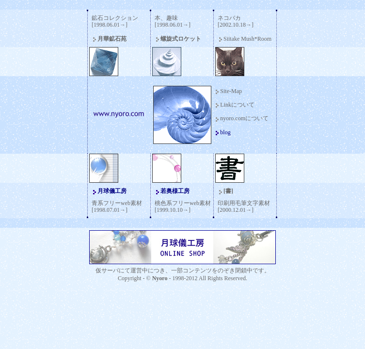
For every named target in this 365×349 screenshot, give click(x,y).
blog (225, 132)
